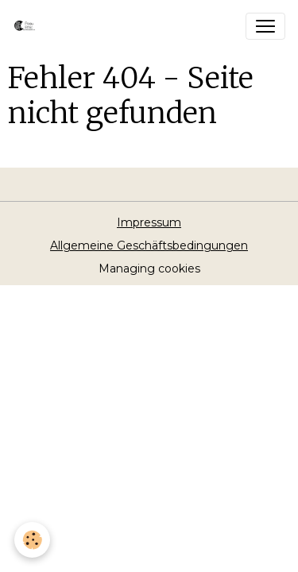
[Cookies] (32, 540)
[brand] (29, 26)
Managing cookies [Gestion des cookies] (149, 268)
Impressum (149, 222)
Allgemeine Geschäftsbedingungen (149, 245)
